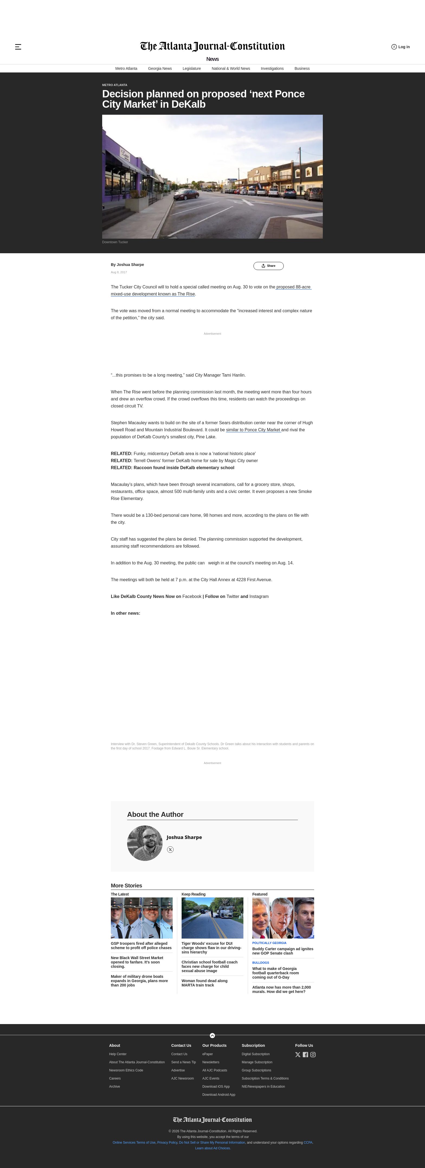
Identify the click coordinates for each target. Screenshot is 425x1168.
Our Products (214, 1045)
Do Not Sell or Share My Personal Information (212, 1142)
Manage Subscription (257, 1062)
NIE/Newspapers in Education (263, 1086)
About (114, 1045)
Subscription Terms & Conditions (265, 1078)
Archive (114, 1086)
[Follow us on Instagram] (313, 1054)
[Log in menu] (400, 47)
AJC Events (211, 1078)
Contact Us (181, 1045)
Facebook (191, 596)
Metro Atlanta (126, 68)
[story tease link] (142, 918)
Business (302, 68)
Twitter (234, 596)
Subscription (253, 1045)
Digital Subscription (256, 1054)
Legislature (192, 68)
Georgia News (160, 68)
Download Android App (218, 1095)
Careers (115, 1078)
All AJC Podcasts (214, 1070)
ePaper (207, 1054)
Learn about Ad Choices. (213, 1148)
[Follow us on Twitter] (298, 1054)
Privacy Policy (167, 1142)
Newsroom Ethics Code (126, 1070)
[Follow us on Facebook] (305, 1054)
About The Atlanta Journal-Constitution (137, 1062)
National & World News (231, 68)
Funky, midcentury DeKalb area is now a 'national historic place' (195, 453)
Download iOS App (216, 1086)
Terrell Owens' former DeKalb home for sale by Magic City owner (196, 460)
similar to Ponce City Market (253, 429)
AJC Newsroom (182, 1078)
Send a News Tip (183, 1062)
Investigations (272, 68)
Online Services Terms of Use (134, 1142)
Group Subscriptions (256, 1070)
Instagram (259, 596)
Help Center (118, 1054)
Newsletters (211, 1062)
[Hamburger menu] (18, 47)
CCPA (308, 1142)
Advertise (178, 1070)
